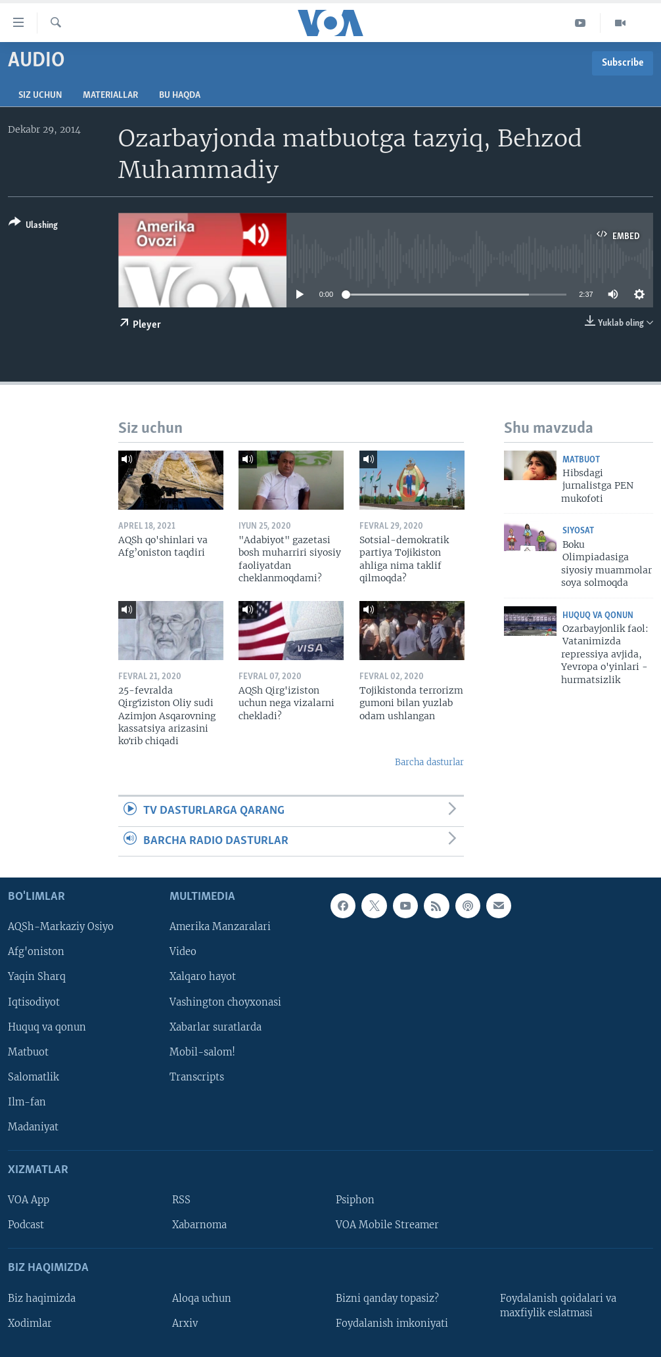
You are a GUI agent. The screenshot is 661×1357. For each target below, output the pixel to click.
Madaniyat (33, 1127)
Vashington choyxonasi (225, 1002)
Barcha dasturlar (429, 762)
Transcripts (197, 1077)
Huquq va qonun (597, 616)
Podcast (26, 1225)
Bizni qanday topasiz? (387, 1298)
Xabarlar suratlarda (216, 1027)
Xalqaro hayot (203, 977)
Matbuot (581, 460)
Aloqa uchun (201, 1298)
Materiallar (110, 95)
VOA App (28, 1200)
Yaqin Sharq (37, 977)
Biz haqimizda (42, 1298)
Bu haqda (179, 95)
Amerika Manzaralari (220, 927)
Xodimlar (30, 1323)
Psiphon (355, 1200)
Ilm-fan (27, 1102)
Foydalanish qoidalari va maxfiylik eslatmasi (558, 1306)
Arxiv (185, 1323)
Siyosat (578, 531)
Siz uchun (40, 95)
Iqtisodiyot (34, 1002)
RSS (181, 1200)
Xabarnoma (199, 1225)
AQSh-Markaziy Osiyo (61, 927)
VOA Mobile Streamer (387, 1225)
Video (183, 952)
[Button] (33, 226)
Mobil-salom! (202, 1052)
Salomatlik (33, 1077)
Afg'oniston (36, 952)
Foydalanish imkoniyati (392, 1323)
